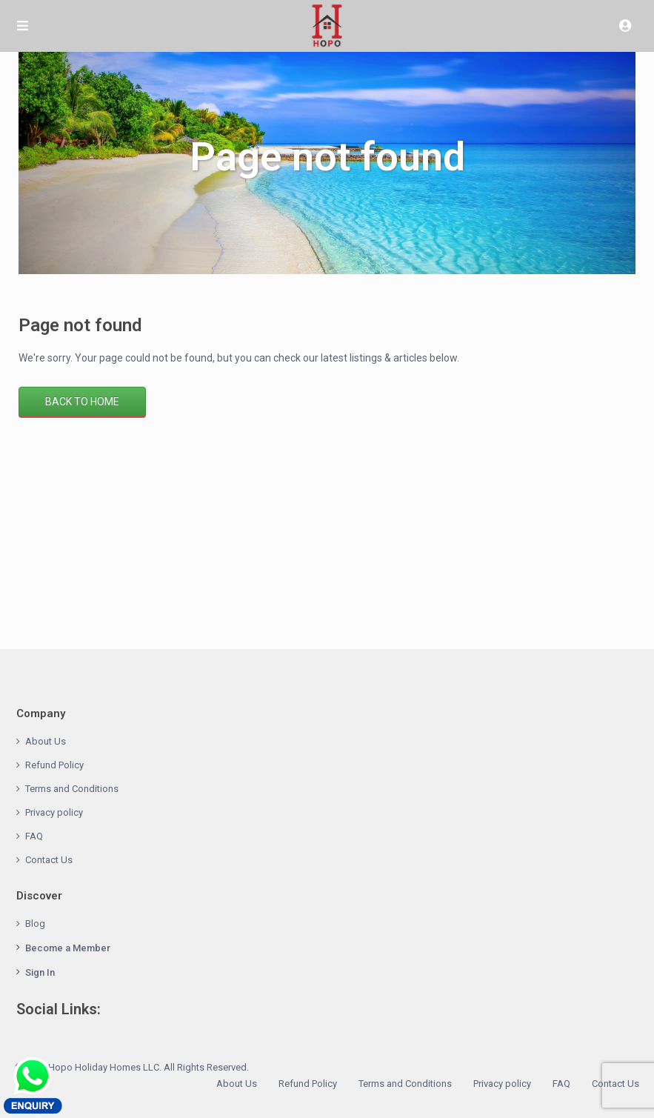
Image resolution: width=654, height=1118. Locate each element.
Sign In (40, 972)
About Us (45, 741)
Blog (35, 923)
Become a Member (67, 948)
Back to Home (82, 401)
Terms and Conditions (72, 788)
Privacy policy (54, 812)
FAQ (34, 836)
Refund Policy (54, 765)
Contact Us (49, 859)
